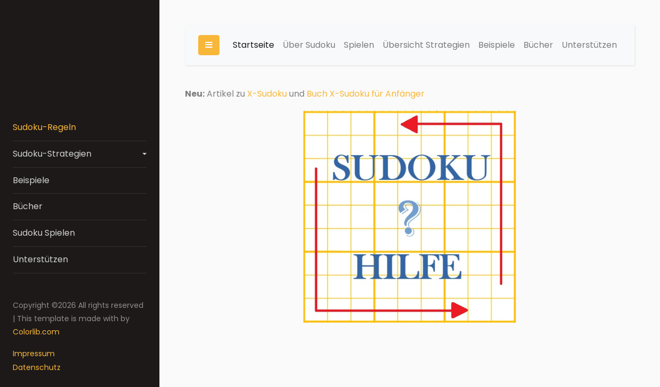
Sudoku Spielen (44, 233)
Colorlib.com (36, 331)
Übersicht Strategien (426, 45)
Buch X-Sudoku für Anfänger (366, 94)
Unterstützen (40, 259)
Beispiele (31, 180)
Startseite (253, 45)
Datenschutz (37, 367)
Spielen (359, 45)
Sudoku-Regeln (44, 127)
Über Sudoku (309, 45)
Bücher (28, 206)
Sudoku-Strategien (52, 154)
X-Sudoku (267, 94)
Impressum (34, 353)
